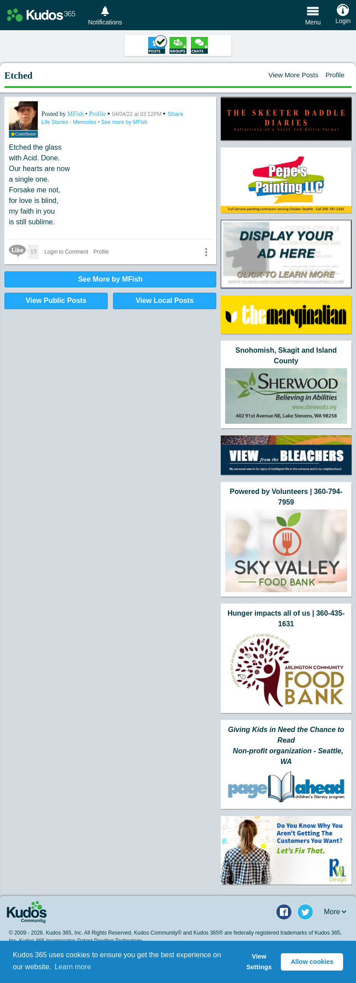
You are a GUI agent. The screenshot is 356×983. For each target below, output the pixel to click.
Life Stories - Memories (69, 122)
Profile (334, 75)
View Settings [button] (259, 962)
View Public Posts (56, 300)
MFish (76, 114)
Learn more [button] (73, 967)
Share (175, 114)
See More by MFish (110, 279)
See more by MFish (124, 122)
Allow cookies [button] (312, 961)
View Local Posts (165, 300)
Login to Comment (66, 252)
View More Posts (293, 75)
